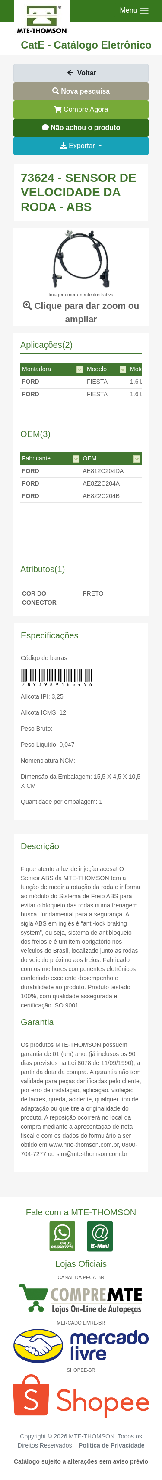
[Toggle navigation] (134, 10)
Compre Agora (81, 109)
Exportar (78, 145)
